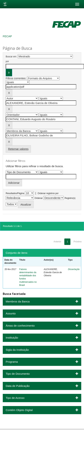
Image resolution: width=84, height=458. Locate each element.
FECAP (7, 36)
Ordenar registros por (47, 193)
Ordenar (39, 198)
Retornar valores (18, 148)
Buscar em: (11, 56)
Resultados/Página (15, 193)
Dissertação (74, 269)
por (7, 61)
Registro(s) (70, 198)
